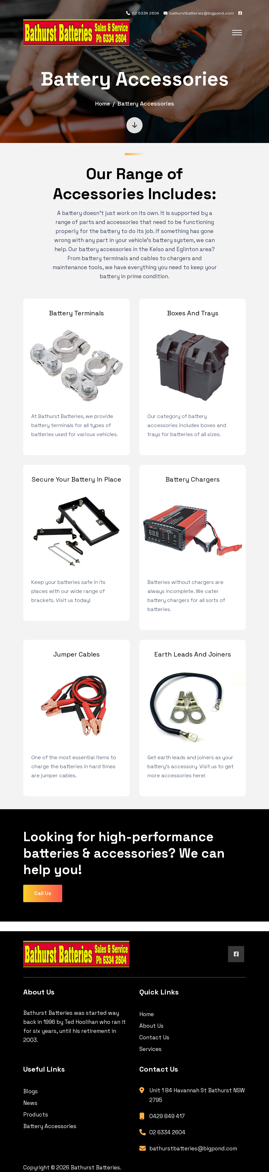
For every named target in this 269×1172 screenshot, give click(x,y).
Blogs (30, 1091)
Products (35, 1114)
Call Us (42, 893)
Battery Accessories (49, 1126)
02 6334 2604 (142, 13)
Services (150, 1049)
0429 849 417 (167, 1116)
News (30, 1102)
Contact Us (154, 1037)
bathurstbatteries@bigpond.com (199, 13)
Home (102, 103)
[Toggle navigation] (237, 32)
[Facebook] (240, 13)
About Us (151, 1025)
